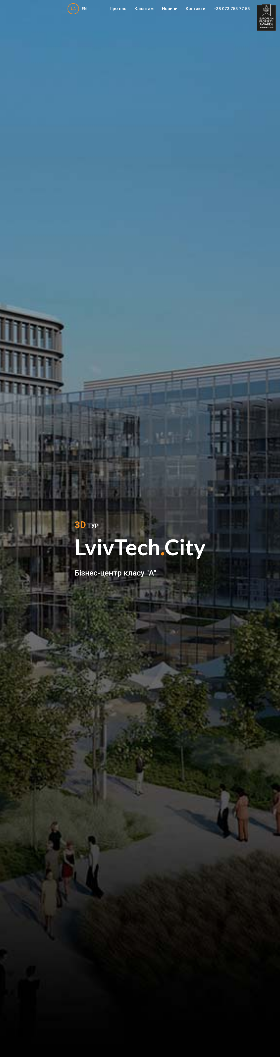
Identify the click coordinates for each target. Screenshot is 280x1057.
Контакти (195, 8)
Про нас (118, 8)
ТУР (87, 524)
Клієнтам (144, 8)
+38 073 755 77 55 (232, 9)
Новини (169, 8)
